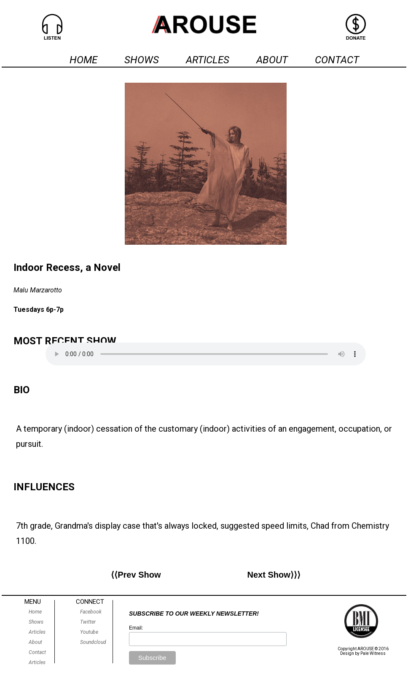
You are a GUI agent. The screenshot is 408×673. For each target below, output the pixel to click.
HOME (83, 60)
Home (35, 612)
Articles (37, 632)
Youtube (89, 632)
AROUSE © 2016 (373, 648)
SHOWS (141, 60)
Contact (37, 652)
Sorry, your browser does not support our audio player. (206, 354)
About (35, 642)
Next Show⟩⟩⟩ (274, 574)
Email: (136, 628)
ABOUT (272, 60)
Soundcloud (93, 642)
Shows (36, 622)
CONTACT (337, 60)
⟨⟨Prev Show (136, 574)
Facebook (91, 612)
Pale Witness (373, 653)
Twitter (88, 622)
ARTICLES (207, 60)
